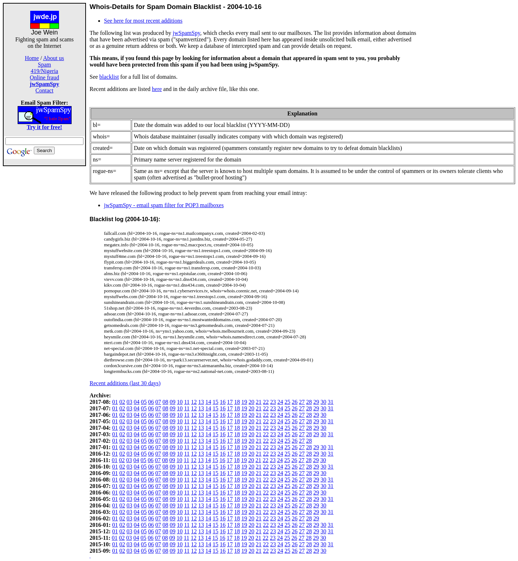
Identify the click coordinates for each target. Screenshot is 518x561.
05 (144, 402)
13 (201, 402)
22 (266, 402)
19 (244, 402)
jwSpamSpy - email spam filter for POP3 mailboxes (164, 205)
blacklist (109, 77)
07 (158, 402)
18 (237, 402)
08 (165, 402)
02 (122, 402)
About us (53, 58)
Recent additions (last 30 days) (125, 383)
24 (280, 402)
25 (287, 402)
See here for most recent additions (143, 21)
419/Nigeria (44, 71)
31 (330, 402)
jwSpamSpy (186, 33)
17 (230, 402)
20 (251, 402)
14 (208, 402)
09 (173, 402)
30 (323, 402)
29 (316, 402)
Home (32, 58)
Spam (44, 64)
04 (137, 402)
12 (194, 402)
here (157, 89)
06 (151, 402)
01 (115, 402)
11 (187, 402)
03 (129, 402)
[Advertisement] (44, 274)
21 (259, 402)
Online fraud (44, 77)
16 (223, 402)
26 (294, 402)
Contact (45, 90)
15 (215, 402)
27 (302, 402)
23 (273, 402)
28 (309, 402)
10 (180, 402)
